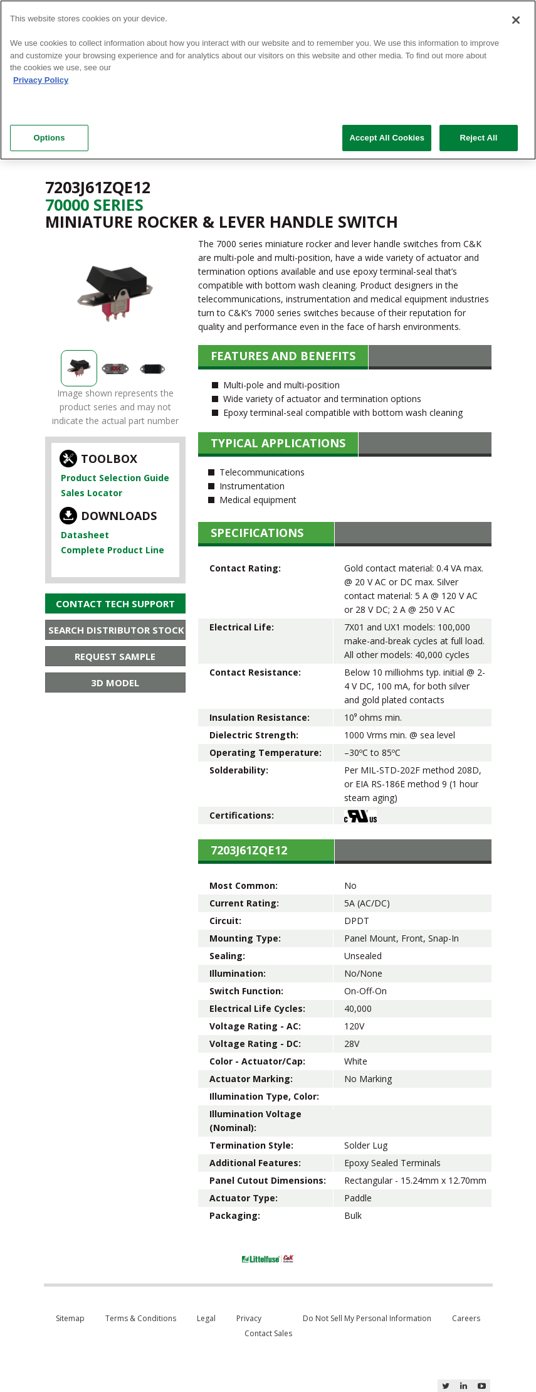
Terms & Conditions (140, 1318)
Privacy (248, 1318)
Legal (206, 1318)
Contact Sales (268, 1333)
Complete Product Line (112, 550)
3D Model (115, 682)
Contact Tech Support (115, 603)
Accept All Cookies (386, 137)
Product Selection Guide (115, 478)
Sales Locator (91, 493)
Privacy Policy (40, 80)
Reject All (478, 137)
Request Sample (115, 656)
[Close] (516, 20)
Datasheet (85, 535)
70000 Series (94, 204)
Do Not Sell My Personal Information (367, 1318)
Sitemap (70, 1318)
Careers (466, 1318)
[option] (115, 294)
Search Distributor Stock (116, 630)
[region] (268, 80)
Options (49, 137)
